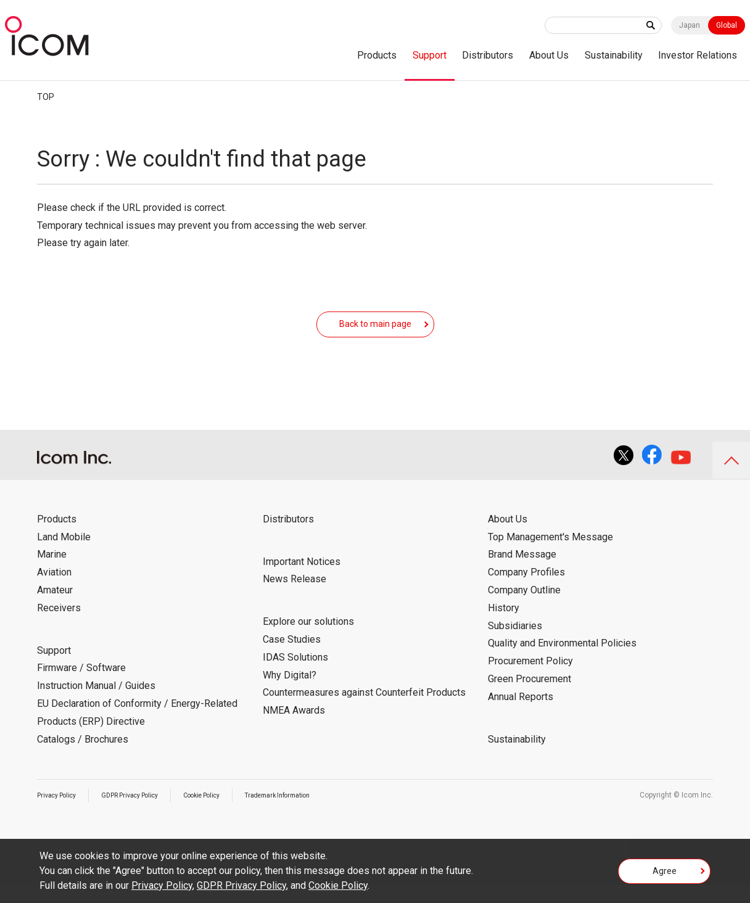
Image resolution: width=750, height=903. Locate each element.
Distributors (487, 55)
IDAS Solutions (295, 675)
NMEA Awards (294, 729)
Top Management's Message (550, 555)
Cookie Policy (225, 813)
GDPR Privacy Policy (143, 813)
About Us (549, 55)
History (503, 626)
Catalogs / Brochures (82, 757)
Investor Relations (697, 55)
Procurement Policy (530, 679)
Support (430, 55)
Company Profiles (526, 590)
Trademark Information (312, 813)
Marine (52, 573)
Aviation (54, 590)
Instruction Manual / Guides (96, 704)
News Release (294, 597)
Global (726, 25)
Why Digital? (289, 693)
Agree (665, 875)
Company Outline (524, 608)
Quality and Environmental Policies (562, 661)
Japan (689, 25)
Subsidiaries (515, 643)
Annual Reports (520, 714)
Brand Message (522, 573)
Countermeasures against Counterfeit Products (364, 711)
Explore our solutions (308, 640)
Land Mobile (64, 555)
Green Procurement (529, 697)
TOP (45, 97)
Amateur (55, 608)
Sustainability (614, 55)
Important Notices (301, 579)
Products (377, 55)
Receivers (59, 626)
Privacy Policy (60, 813)
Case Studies (292, 658)
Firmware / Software (81, 686)
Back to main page (375, 332)
